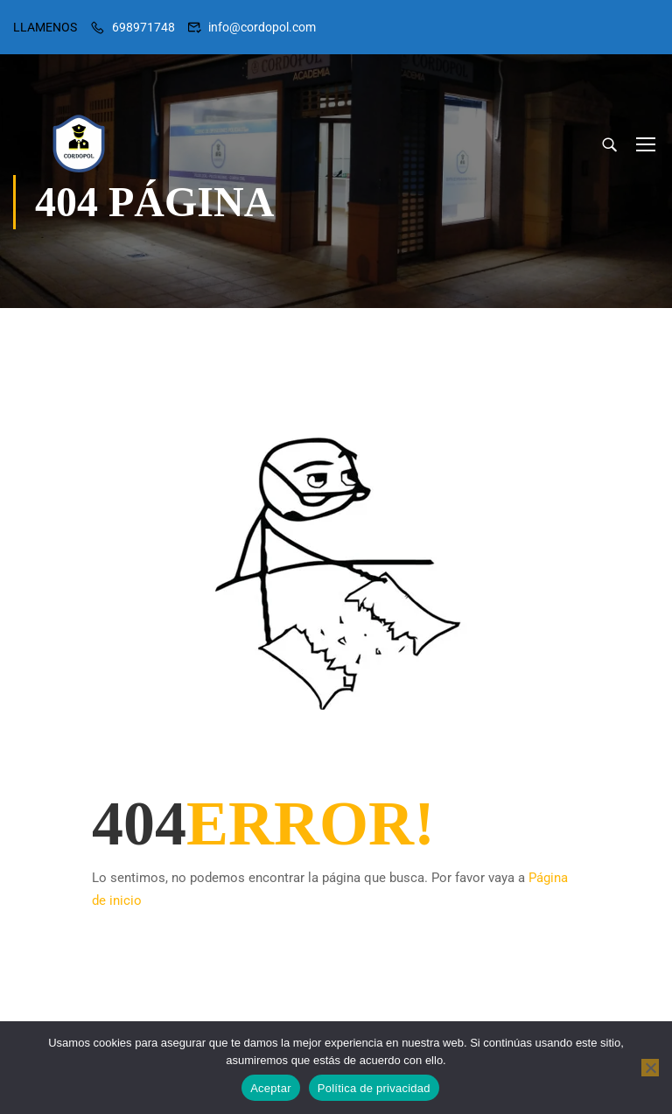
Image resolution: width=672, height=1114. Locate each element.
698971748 (143, 27)
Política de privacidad (374, 1088)
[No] (650, 1067)
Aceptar (270, 1088)
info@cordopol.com (262, 27)
